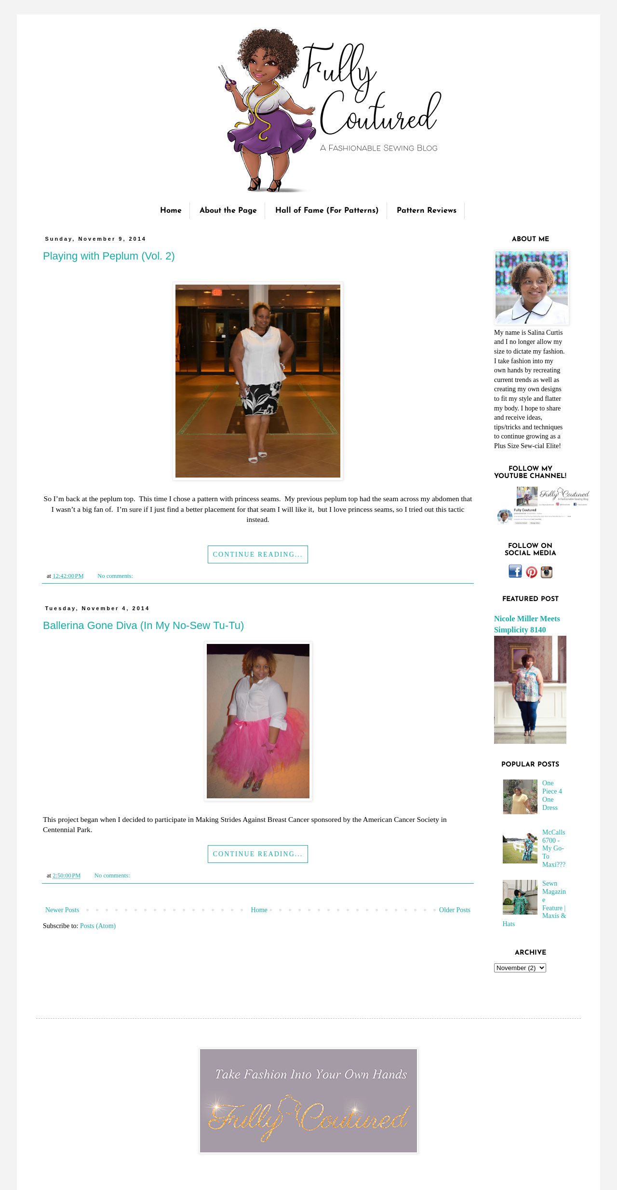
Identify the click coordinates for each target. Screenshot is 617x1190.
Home (171, 211)
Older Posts (454, 910)
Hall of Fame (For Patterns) (327, 211)
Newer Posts (62, 910)
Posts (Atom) (98, 926)
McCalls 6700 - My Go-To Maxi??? (553, 848)
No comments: (115, 576)
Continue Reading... (258, 554)
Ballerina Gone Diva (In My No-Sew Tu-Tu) (143, 625)
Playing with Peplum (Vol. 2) (109, 256)
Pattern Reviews (426, 211)
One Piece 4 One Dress (552, 795)
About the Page (228, 211)
